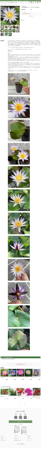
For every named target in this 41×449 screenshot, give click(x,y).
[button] (25, 384)
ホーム (2, 435)
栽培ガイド (2, 438)
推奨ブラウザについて (4, 440)
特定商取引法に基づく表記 (17, 440)
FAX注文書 (20, 424)
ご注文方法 (15, 435)
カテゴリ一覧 (29, 435)
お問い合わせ (16, 438)
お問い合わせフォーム (20, 421)
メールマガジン (29, 440)
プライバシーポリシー (30, 438)
